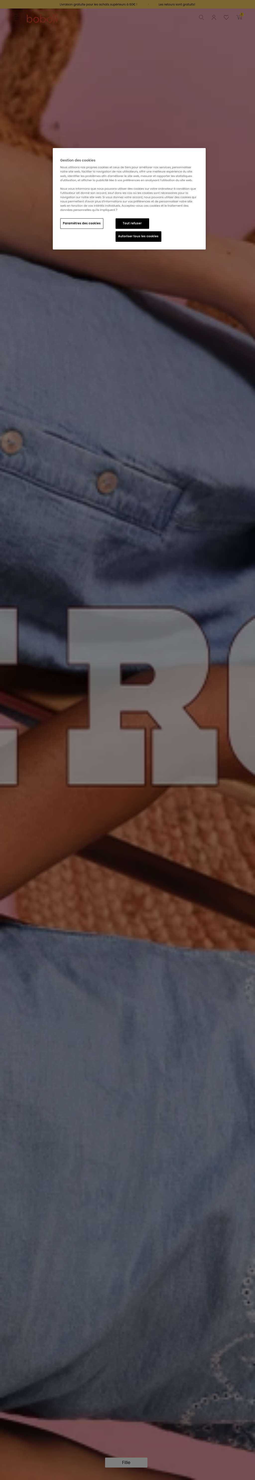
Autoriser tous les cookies (138, 236)
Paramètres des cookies (82, 223)
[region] (129, 198)
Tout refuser (132, 223)
